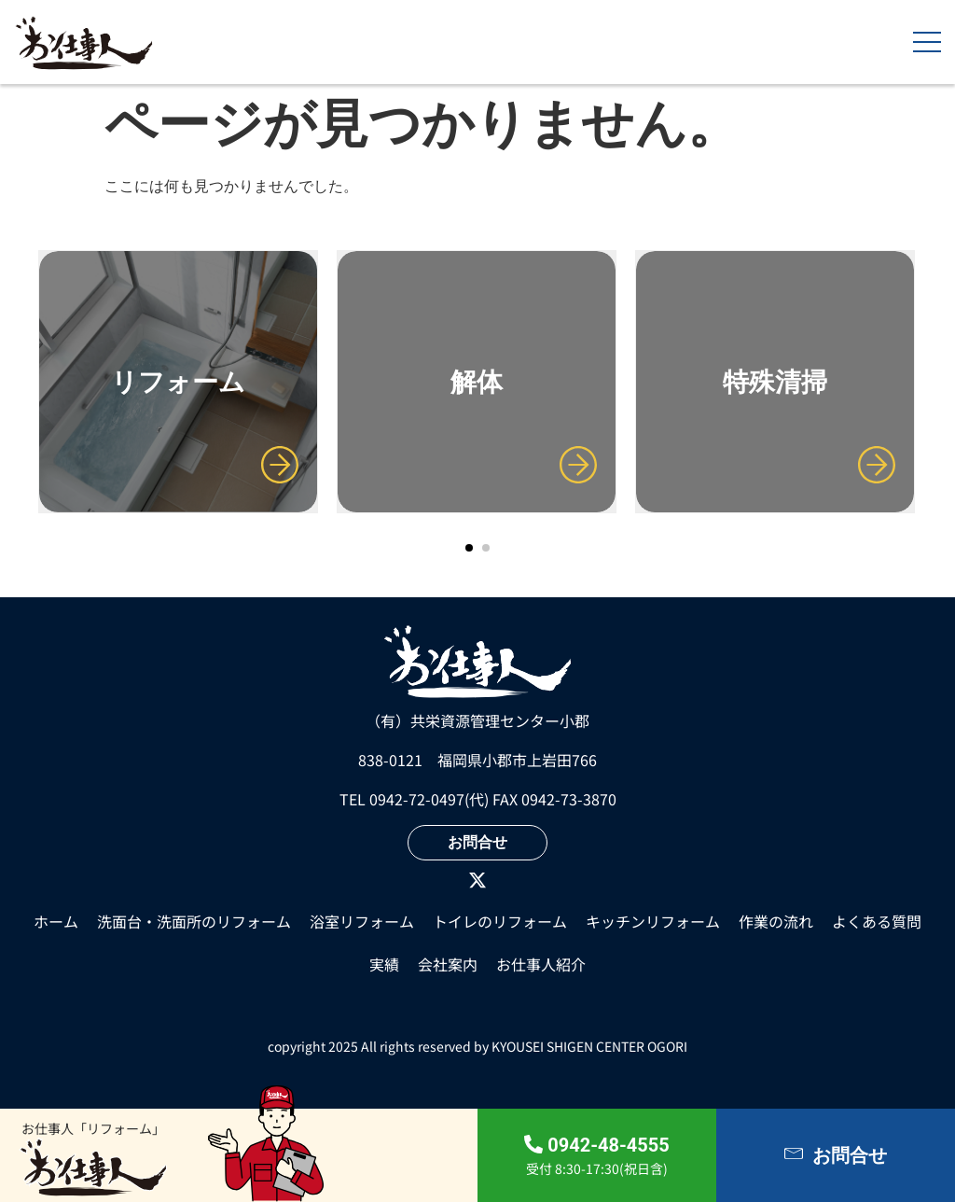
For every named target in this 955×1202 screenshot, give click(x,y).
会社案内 (448, 964)
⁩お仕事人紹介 (541, 964)
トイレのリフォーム (500, 921)
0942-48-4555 (608, 1145)
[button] (469, 548)
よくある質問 (876, 921)
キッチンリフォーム (653, 921)
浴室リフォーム (362, 921)
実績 (384, 964)
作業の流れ (776, 921)
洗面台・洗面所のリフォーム (194, 921)
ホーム (56, 921)
